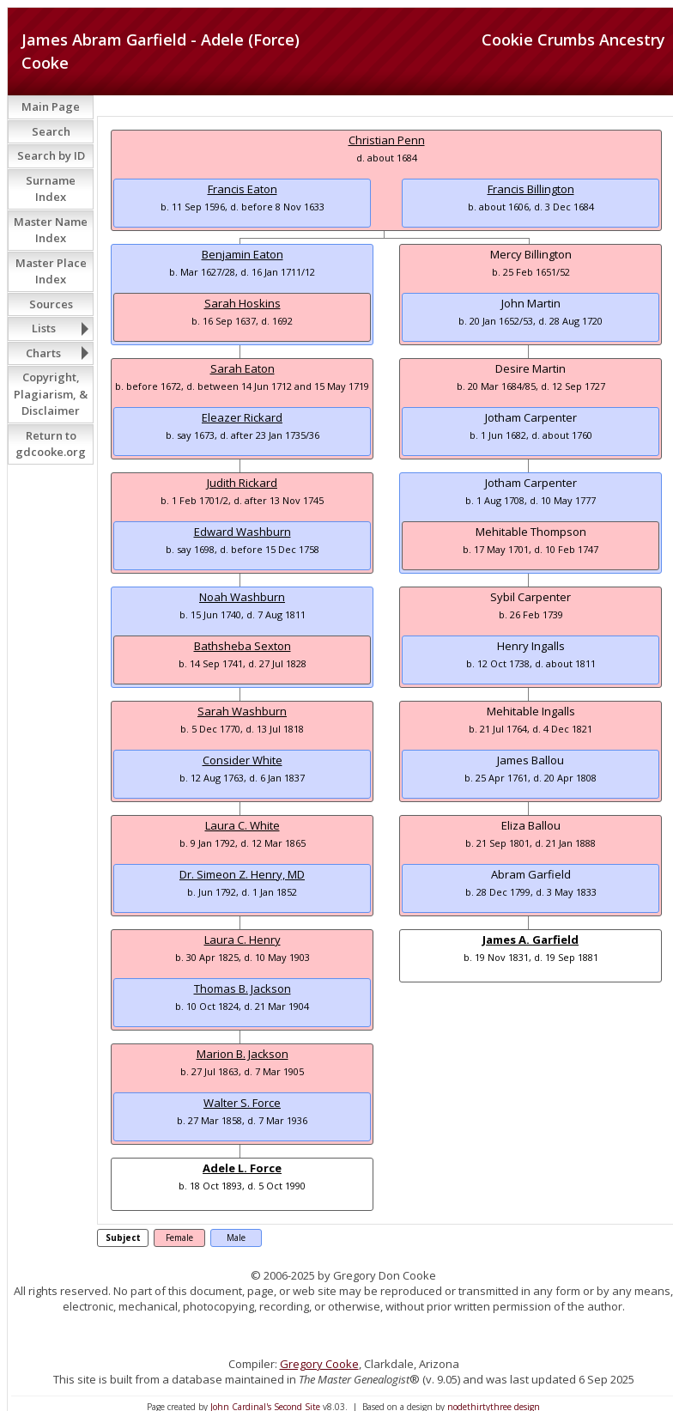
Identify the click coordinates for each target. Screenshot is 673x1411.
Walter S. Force (242, 1102)
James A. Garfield (530, 939)
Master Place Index (51, 271)
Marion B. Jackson (242, 1053)
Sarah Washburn (242, 711)
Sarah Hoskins (242, 303)
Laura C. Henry (242, 939)
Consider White (242, 760)
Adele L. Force (242, 1168)
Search (51, 131)
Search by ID (51, 155)
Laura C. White (242, 825)
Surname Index (51, 189)
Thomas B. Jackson (242, 988)
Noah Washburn (242, 597)
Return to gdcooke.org (50, 444)
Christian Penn (387, 140)
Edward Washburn (242, 531)
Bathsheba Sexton (242, 646)
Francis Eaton (242, 189)
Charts (43, 353)
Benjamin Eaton (242, 254)
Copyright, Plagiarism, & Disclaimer (51, 393)
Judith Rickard (242, 482)
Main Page (50, 106)
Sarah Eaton (242, 368)
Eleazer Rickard (242, 417)
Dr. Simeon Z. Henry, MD (242, 874)
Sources (51, 304)
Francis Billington (531, 189)
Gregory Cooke (319, 1363)
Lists (44, 328)
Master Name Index (51, 230)
